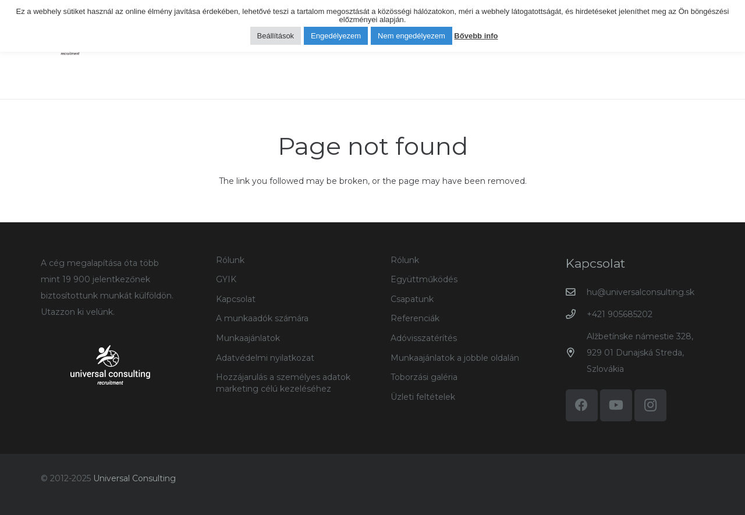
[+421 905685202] (576, 314)
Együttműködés (424, 279)
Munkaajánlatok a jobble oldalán (455, 358)
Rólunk (230, 260)
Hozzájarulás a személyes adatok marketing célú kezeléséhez (283, 383)
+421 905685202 (619, 314)
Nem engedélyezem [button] (411, 35)
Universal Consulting (134, 478)
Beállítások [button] (276, 35)
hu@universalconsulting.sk (640, 292)
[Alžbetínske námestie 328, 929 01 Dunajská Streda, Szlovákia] (576, 353)
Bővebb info (476, 35)
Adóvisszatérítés (424, 338)
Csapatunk (412, 299)
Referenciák (415, 318)
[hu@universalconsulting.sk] (576, 292)
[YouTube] (616, 405)
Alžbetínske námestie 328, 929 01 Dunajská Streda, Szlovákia (640, 352)
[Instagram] (650, 405)
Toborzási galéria (424, 377)
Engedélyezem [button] (336, 35)
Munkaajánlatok (248, 338)
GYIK (226, 279)
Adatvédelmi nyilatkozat (265, 358)
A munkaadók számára (262, 318)
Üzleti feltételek (423, 397)
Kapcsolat (236, 299)
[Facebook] (582, 405)
